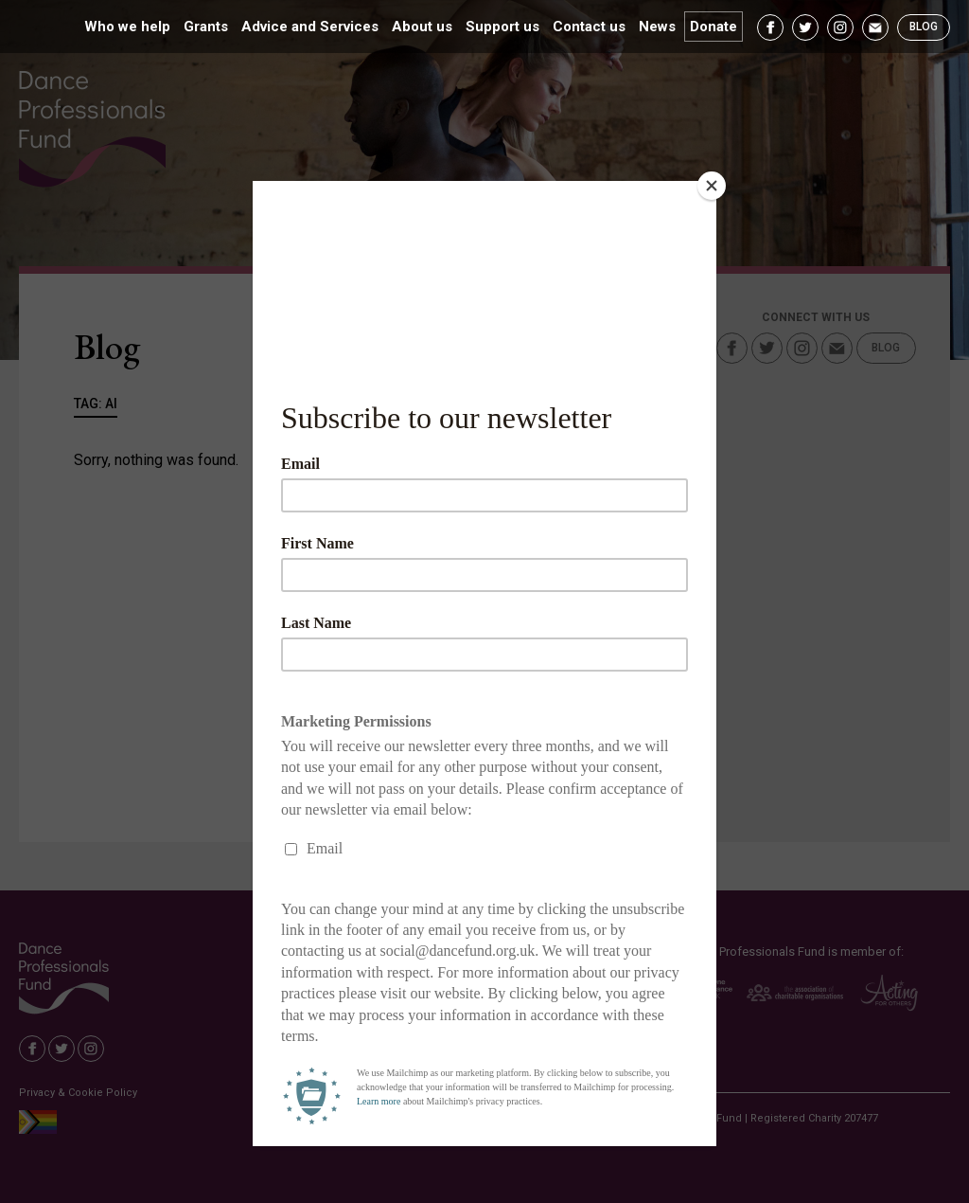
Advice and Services (310, 26)
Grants (206, 26)
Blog (923, 26)
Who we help (127, 26)
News (657, 26)
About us (422, 26)
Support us (502, 26)
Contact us (589, 26)
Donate (713, 26)
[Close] (711, 185)
